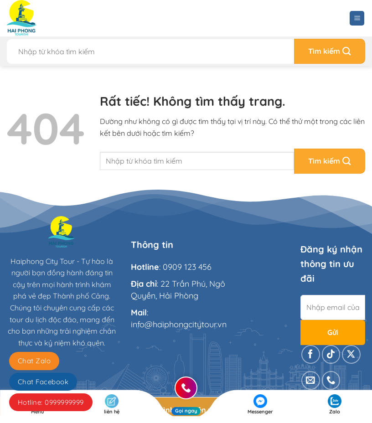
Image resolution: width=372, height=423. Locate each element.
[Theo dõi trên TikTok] (331, 354)
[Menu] (357, 18)
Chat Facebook (43, 381)
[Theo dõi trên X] (351, 354)
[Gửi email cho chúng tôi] (310, 380)
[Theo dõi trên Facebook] (310, 354)
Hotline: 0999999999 (51, 402)
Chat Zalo (34, 360)
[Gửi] (329, 51)
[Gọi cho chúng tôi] (331, 380)
